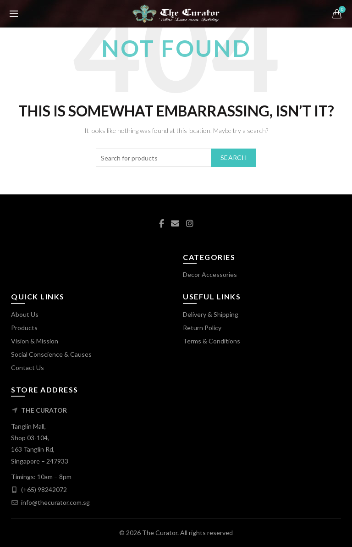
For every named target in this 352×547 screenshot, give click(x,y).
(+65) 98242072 (44, 489)
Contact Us (27, 367)
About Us (24, 314)
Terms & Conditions (211, 341)
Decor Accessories (210, 274)
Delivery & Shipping (210, 314)
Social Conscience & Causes (51, 354)
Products (24, 328)
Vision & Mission (34, 341)
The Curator (159, 532)
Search (233, 157)
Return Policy (202, 328)
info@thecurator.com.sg (55, 502)
